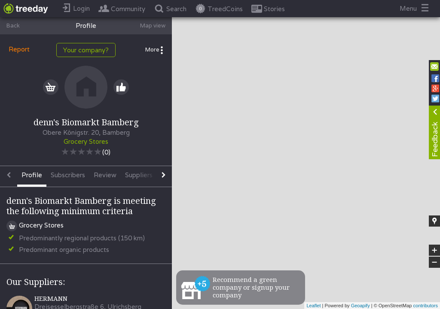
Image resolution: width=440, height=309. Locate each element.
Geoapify (360, 305)
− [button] (434, 262)
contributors (425, 305)
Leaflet (313, 305)
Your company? (86, 50)
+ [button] (434, 250)
